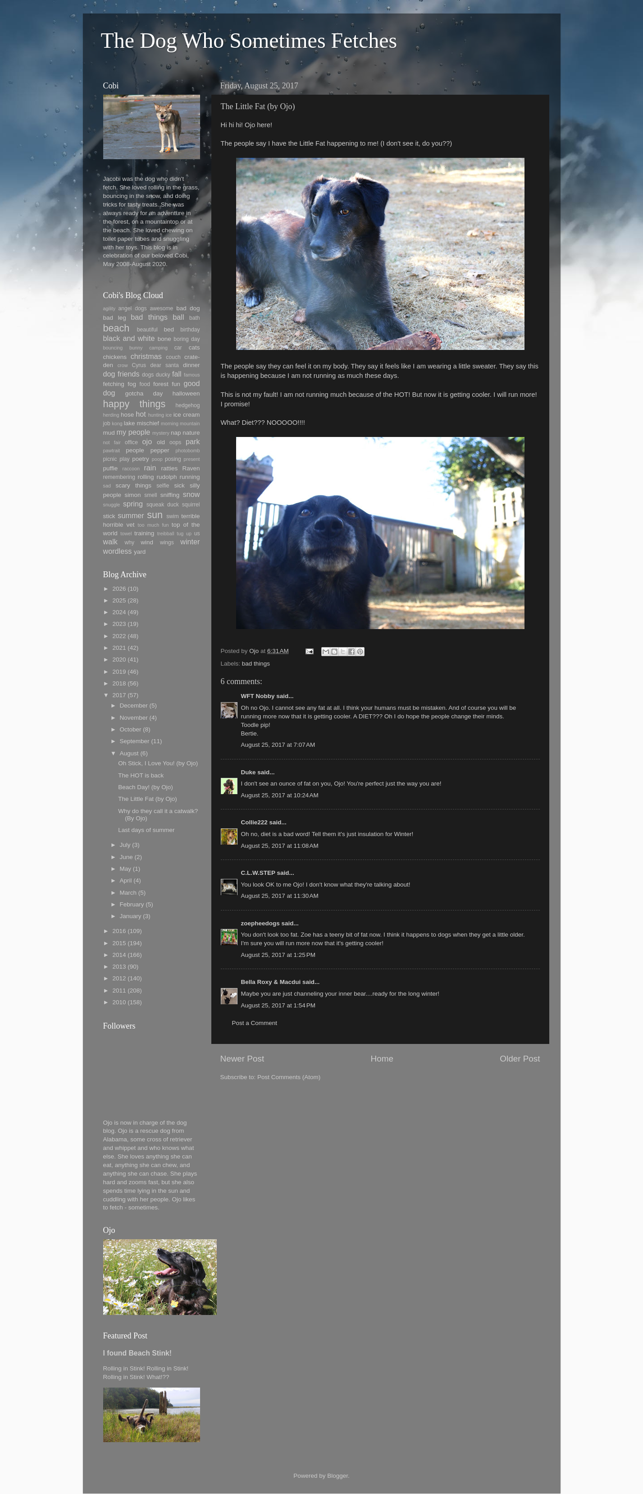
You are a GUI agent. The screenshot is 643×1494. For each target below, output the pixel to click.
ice (168, 415)
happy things (134, 403)
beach (116, 328)
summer (131, 515)
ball (178, 317)
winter (190, 542)
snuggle (111, 504)
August (129, 753)
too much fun (153, 525)
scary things (133, 485)
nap (176, 432)
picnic (110, 459)
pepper (159, 450)
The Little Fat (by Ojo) (147, 798)
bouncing (113, 347)
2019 (119, 671)
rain (150, 468)
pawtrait (111, 450)
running (189, 476)
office (131, 442)
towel (126, 533)
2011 (119, 990)
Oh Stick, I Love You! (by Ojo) (158, 763)
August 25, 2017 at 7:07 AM (278, 744)
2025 (119, 600)
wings (167, 542)
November (134, 717)
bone (164, 339)
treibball (165, 533)
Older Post (520, 1058)
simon (133, 495)
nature (191, 432)
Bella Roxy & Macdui (271, 982)
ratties (169, 468)
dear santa (164, 365)
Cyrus (139, 365)
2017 (119, 695)
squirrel (191, 504)
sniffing (170, 495)
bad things (256, 663)
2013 (119, 966)
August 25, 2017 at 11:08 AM (280, 845)
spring (133, 504)
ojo (147, 441)
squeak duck (162, 504)
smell (150, 495)
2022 (119, 636)
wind (147, 542)
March (128, 892)
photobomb (187, 450)
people (135, 450)
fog (132, 384)
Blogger (337, 1475)
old (161, 442)
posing (173, 459)
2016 (119, 931)
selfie (162, 486)
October (130, 729)
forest (161, 384)
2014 (119, 955)
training (144, 533)
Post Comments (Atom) (288, 1077)
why (129, 542)
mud (109, 432)
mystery (160, 433)
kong (117, 423)
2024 (119, 612)
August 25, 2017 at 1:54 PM (278, 1005)
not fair (112, 442)
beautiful (147, 329)
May (126, 868)
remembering (119, 477)
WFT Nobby (258, 696)
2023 (119, 624)
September (135, 741)
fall (177, 374)
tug (180, 533)
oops (175, 442)
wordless (117, 551)
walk (110, 542)
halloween (186, 393)
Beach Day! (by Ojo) (145, 787)
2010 (119, 1002)
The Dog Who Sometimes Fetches (249, 40)
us (197, 533)
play (124, 459)
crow (123, 365)
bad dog (188, 308)
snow (191, 494)
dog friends (121, 374)
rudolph (167, 476)
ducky (163, 375)
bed (169, 329)
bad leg (114, 317)
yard (140, 551)
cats (194, 347)
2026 (119, 588)
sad (107, 485)
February (132, 904)
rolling (146, 476)
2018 (119, 683)
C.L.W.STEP (258, 872)
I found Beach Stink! (137, 1353)
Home (382, 1058)
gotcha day (144, 393)
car (178, 348)
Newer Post (242, 1058)
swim (172, 516)
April (126, 880)
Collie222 (254, 822)
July (125, 844)
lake (129, 423)
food (144, 384)
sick (179, 485)
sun (155, 514)
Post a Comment (255, 1023)
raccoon (131, 468)
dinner (191, 365)
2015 (119, 943)
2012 (119, 978)
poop (157, 459)
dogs (148, 375)
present (192, 459)
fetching (113, 384)
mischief (148, 423)
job (106, 423)
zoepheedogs (260, 923)
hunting (156, 415)
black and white (129, 338)
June (126, 857)
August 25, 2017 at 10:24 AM (280, 795)
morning (169, 423)
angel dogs (133, 308)
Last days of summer (146, 830)
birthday (190, 329)
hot (141, 414)
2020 (119, 659)
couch (173, 357)
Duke (248, 772)
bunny (135, 347)
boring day (186, 339)
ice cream (186, 414)
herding (111, 415)
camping (158, 347)
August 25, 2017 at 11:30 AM (280, 895)
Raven (191, 468)
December (134, 705)
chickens (115, 357)
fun (176, 384)
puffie (110, 468)
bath (194, 318)
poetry (140, 458)
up (189, 533)
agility (109, 308)
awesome (161, 308)
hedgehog (187, 405)
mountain (190, 423)
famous (192, 374)
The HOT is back (141, 775)
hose (127, 414)
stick (109, 516)
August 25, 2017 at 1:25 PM (278, 955)
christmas (146, 356)
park (193, 441)
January (130, 916)
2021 (119, 647)
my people (133, 432)
